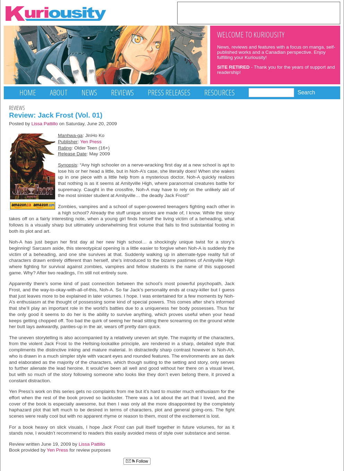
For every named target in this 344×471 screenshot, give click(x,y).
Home (27, 92)
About (59, 92)
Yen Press (91, 141)
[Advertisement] (259, 12)
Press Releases (169, 92)
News (89, 92)
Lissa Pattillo (44, 123)
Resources (219, 92)
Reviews (122, 92)
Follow (137, 461)
